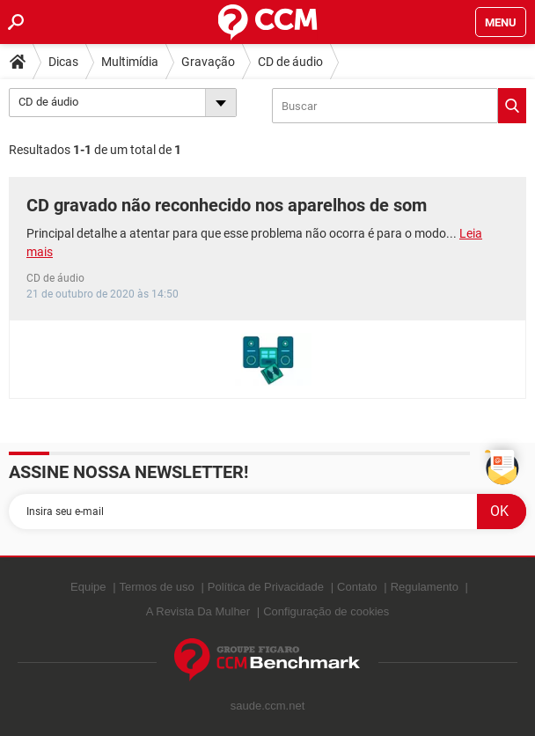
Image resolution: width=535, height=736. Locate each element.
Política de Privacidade (266, 586)
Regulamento (424, 586)
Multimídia (129, 62)
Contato (357, 586)
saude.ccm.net (268, 705)
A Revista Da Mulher (198, 611)
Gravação (208, 62)
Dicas (63, 62)
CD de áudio (290, 62)
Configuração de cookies (326, 611)
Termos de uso (157, 586)
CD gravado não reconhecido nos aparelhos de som (226, 205)
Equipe (88, 586)
